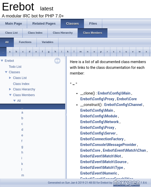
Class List (20, 78)
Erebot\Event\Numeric (98, 173)
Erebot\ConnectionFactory (102, 139)
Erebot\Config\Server (98, 133)
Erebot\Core (127, 99)
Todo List (15, 67)
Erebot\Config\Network (99, 122)
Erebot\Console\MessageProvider (108, 145)
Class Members (24, 95)
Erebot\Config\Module (98, 116)
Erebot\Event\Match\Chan (124, 150)
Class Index (21, 84)
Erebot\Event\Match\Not (100, 156)
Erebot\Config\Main (114, 93)
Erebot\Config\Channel (123, 105)
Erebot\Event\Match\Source (103, 162)
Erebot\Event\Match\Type (101, 167)
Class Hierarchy (24, 89)
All (19, 101)
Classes (14, 72)
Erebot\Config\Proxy (97, 99)
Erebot (9, 61)
